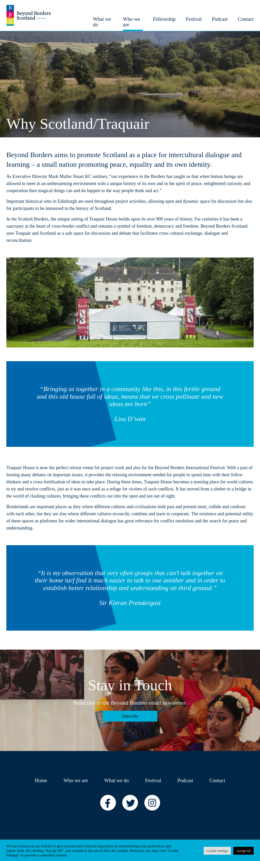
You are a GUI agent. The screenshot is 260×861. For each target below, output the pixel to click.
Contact (217, 780)
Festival (153, 780)
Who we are (75, 780)
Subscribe (130, 716)
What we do (116, 780)
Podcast (185, 780)
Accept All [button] (243, 851)
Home (41, 780)
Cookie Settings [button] (217, 851)
